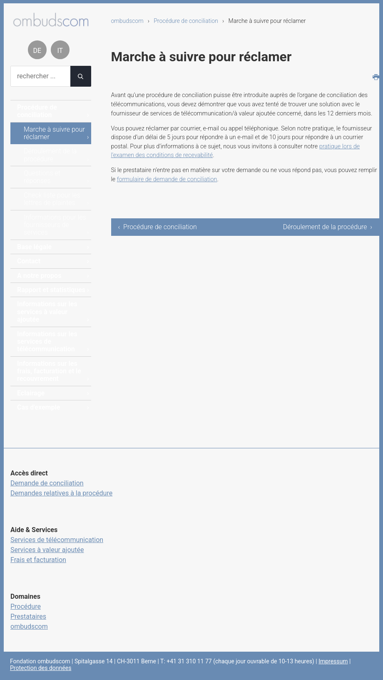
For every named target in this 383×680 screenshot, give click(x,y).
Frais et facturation (38, 560)
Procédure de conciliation (186, 21)
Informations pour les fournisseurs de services (55, 225)
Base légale (34, 247)
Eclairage (31, 393)
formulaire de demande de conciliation (167, 179)
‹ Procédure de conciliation (157, 227)
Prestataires (28, 616)
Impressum (333, 661)
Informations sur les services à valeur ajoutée (47, 311)
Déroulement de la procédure (50, 154)
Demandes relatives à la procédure (61, 493)
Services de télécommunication (56, 540)
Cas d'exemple (38, 407)
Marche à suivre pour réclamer (54, 133)
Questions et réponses (42, 177)
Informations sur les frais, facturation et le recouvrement (49, 371)
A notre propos (39, 276)
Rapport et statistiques (51, 290)
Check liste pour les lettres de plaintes (52, 199)
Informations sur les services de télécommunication (47, 341)
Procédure (25, 606)
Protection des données (40, 668)
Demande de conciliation (47, 483)
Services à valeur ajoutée (47, 550)
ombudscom (127, 21)
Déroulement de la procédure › (327, 227)
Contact (28, 261)
